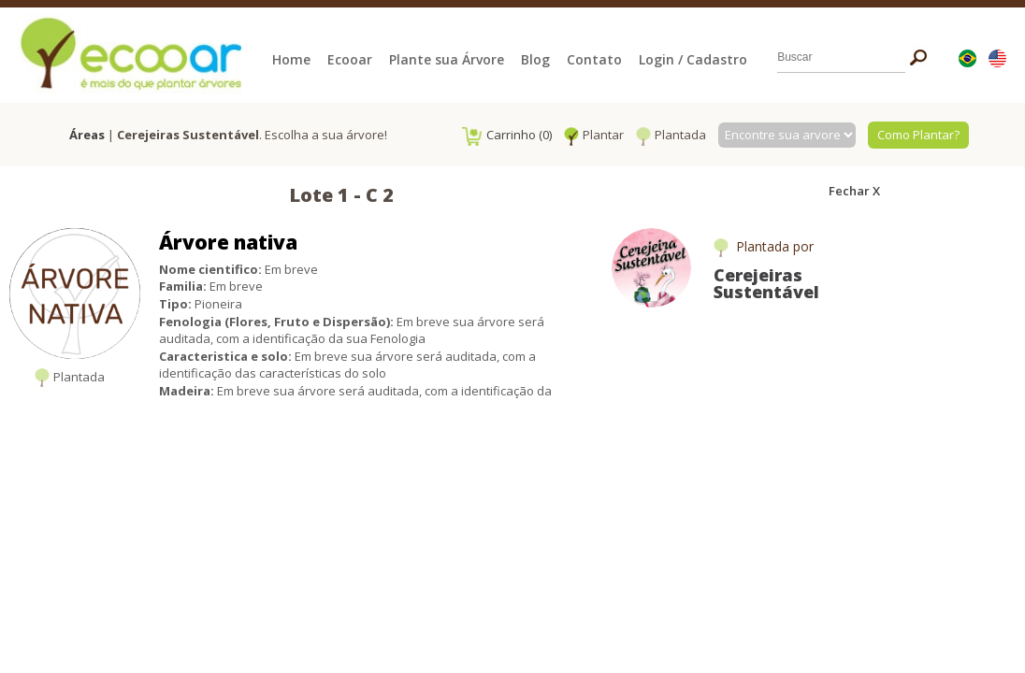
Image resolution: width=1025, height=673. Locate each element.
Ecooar (349, 59)
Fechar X (854, 190)
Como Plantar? (918, 134)
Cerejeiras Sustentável (766, 283)
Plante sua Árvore (446, 59)
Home (291, 59)
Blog (535, 59)
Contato (594, 59)
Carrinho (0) (507, 134)
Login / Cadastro (693, 59)
